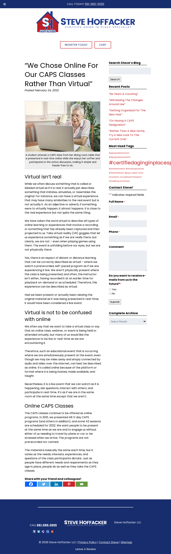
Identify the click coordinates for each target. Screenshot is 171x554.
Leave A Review (85, 549)
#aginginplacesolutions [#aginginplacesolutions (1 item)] (120, 157)
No (113, 293)
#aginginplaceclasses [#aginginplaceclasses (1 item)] (119, 153)
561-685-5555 (94, 4)
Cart (102, 45)
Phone (114, 232)
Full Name (117, 202)
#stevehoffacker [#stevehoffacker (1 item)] (116, 173)
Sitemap (126, 542)
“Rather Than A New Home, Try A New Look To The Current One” (127, 135)
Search (115, 79)
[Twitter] (44, 484)
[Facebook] (31, 484)
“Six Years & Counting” (123, 94)
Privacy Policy (87, 542)
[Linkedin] (56, 484)
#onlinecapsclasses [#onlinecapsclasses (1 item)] (135, 168)
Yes (114, 289)
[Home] (85, 32)
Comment (116, 247)
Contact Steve (109, 542)
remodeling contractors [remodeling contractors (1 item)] (119, 181)
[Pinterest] (69, 484)
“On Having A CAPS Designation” (121, 123)
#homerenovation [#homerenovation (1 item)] (117, 168)
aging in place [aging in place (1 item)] (130, 173)
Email (114, 217)
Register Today (76, 45)
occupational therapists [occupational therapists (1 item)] (131, 177)
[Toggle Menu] (4, 4)
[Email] (82, 484)
